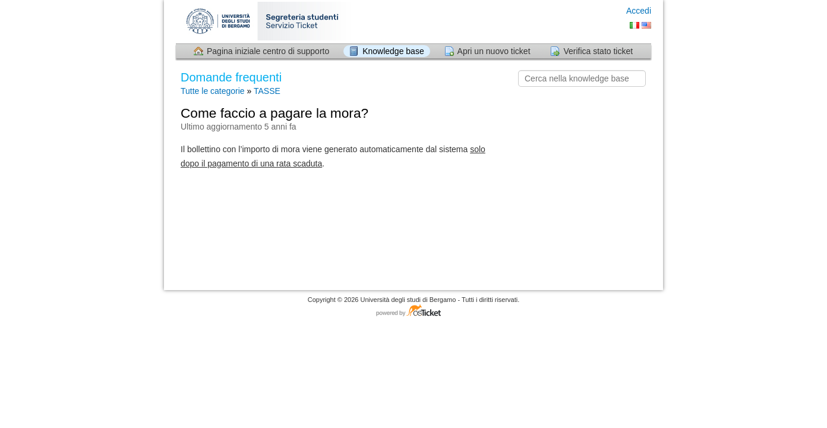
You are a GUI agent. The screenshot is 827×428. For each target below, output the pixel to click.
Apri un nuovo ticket (494, 51)
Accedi (638, 10)
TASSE (267, 91)
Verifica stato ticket (598, 51)
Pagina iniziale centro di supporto (268, 51)
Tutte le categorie (213, 91)
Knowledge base (393, 51)
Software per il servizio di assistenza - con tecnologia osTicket (413, 311)
